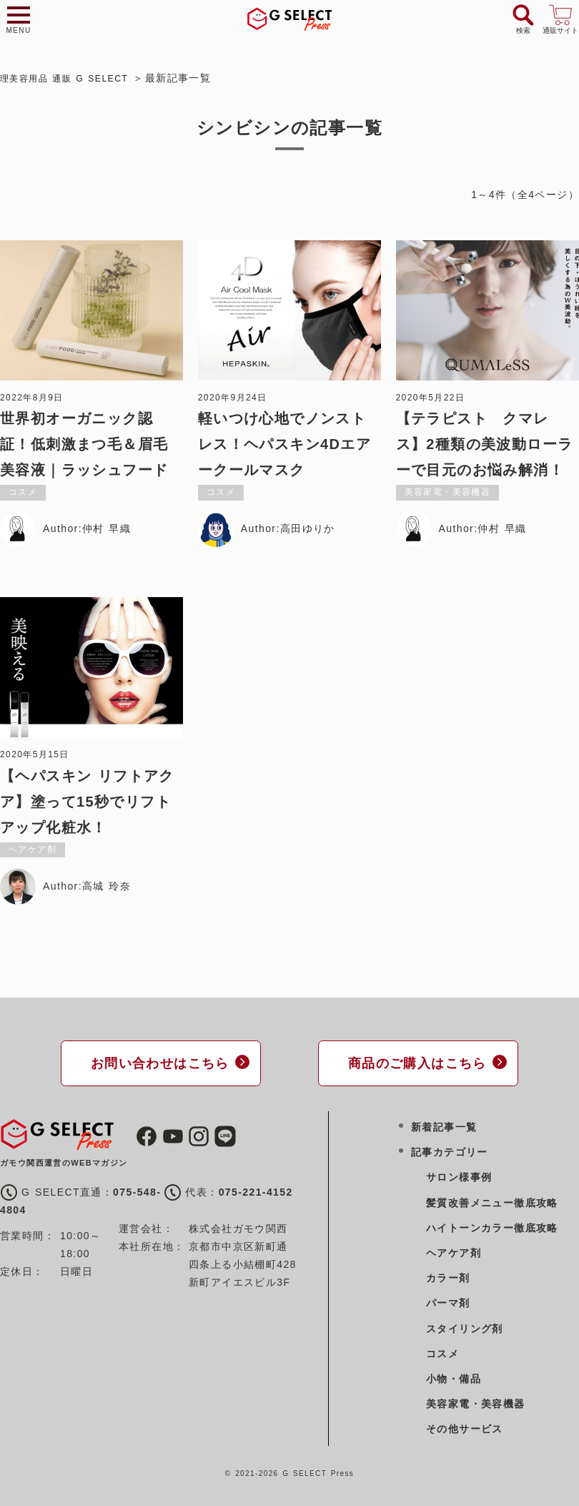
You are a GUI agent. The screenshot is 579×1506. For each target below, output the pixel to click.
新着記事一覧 (444, 1125)
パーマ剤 (448, 1300)
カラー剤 (448, 1275)
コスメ (442, 1351)
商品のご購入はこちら (411, 1061)
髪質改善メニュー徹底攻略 (492, 1200)
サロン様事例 (459, 1175)
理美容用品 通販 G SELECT (72, 78)
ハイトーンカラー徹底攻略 (492, 1225)
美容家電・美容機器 (475, 1401)
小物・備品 (453, 1376)
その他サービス (464, 1426)
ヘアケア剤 (453, 1250)
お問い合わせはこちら (153, 1061)
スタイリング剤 (464, 1326)
